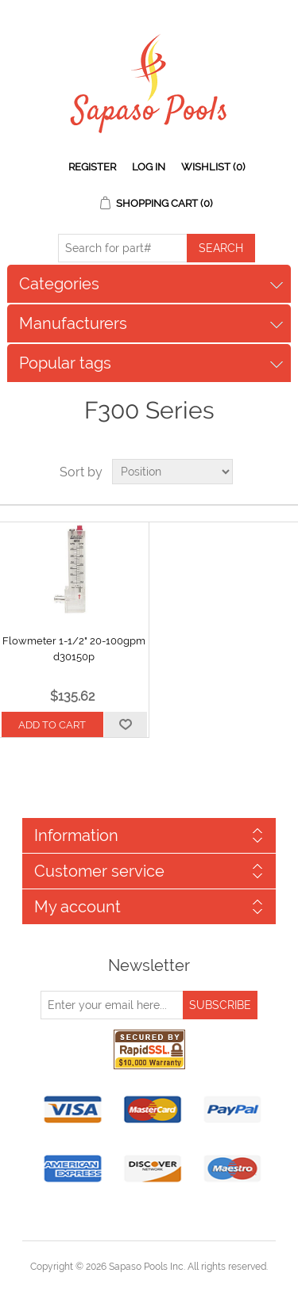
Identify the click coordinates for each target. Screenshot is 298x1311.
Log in (148, 167)
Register (92, 167)
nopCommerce (177, 1285)
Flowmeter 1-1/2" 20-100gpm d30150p (73, 649)
